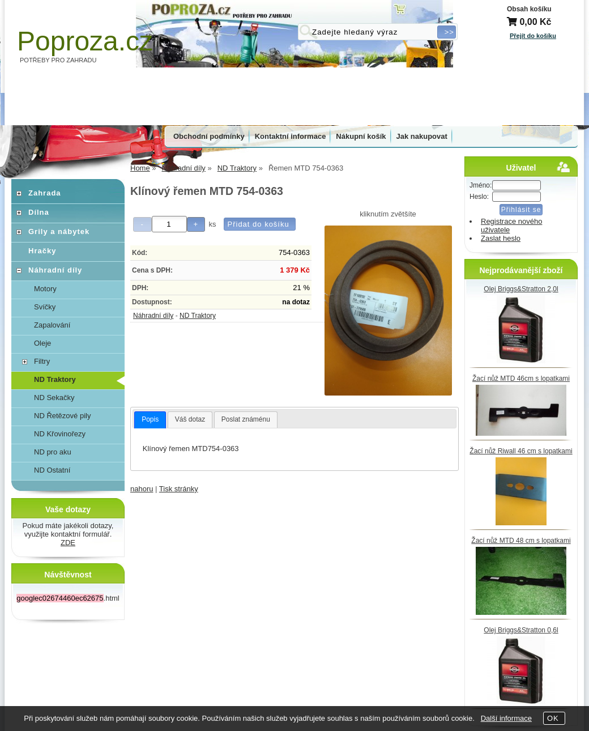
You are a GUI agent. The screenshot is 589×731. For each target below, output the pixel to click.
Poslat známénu (245, 419)
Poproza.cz (85, 41)
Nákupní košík (361, 136)
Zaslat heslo (500, 238)
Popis (150, 419)
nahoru (141, 488)
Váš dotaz (190, 419)
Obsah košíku (529, 9)
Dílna (38, 212)
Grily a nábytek (58, 231)
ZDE (68, 542)
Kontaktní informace (290, 136)
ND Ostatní (52, 470)
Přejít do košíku (533, 35)
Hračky (42, 250)
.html (67, 598)
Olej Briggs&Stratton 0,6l (521, 630)
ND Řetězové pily (62, 415)
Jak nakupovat (421, 136)
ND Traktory (198, 316)
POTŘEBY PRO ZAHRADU (58, 60)
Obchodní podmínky (209, 136)
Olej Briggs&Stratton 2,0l (521, 289)
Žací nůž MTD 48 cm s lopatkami (520, 541)
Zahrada (44, 193)
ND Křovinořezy (60, 434)
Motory (45, 288)
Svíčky (45, 307)
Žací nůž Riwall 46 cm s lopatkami (521, 451)
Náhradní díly (153, 316)
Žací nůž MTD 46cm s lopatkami (521, 378)
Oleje (42, 343)
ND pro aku (52, 452)
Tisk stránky (178, 488)
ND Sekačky (54, 397)
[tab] (150, 419)
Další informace (506, 718)
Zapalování (52, 325)
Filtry (42, 361)
